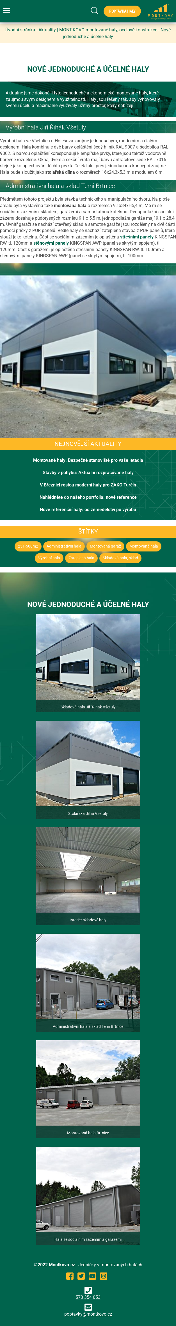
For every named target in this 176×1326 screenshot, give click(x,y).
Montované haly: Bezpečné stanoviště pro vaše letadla (88, 460)
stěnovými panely (51, 243)
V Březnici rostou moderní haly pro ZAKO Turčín (88, 485)
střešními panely (137, 237)
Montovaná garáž (105, 546)
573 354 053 (88, 1293)
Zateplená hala (81, 558)
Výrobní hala (49, 558)
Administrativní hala (64, 546)
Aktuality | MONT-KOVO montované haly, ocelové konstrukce (97, 30)
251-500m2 (28, 546)
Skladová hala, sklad (120, 558)
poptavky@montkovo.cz (88, 1314)
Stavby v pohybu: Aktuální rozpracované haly (88, 472)
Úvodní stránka (20, 30)
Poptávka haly (122, 11)
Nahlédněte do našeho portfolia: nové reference (88, 497)
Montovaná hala (143, 546)
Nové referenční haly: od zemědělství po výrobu (88, 509)
